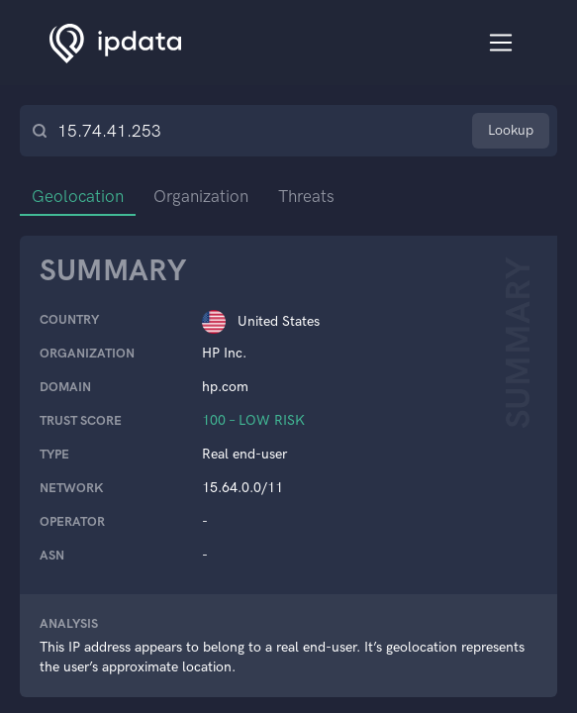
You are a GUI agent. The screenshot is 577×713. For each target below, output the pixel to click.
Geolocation (78, 196)
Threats (306, 196)
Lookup (510, 130)
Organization (200, 196)
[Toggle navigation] (501, 43)
